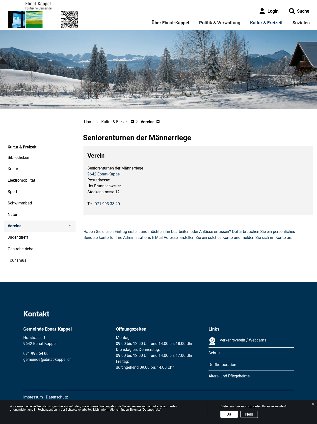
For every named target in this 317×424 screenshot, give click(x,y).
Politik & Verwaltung (219, 22)
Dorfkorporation (222, 364)
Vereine (21, 228)
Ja (229, 414)
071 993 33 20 (107, 203)
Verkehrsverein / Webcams (237, 341)
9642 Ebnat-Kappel (104, 174)
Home (89, 121)
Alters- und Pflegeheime (229, 376)
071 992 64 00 (36, 353)
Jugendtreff (18, 237)
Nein (249, 414)
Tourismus (17, 260)
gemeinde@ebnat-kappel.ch (47, 359)
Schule (214, 353)
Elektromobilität (21, 180)
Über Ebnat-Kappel (170, 22)
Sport (12, 191)
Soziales (301, 22)
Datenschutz (57, 397)
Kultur (13, 169)
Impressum (33, 397)
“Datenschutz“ (151, 409)
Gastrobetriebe (20, 249)
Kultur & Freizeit (266, 22)
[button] (299, 11)
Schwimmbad (20, 203)
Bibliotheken (18, 157)
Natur (12, 214)
